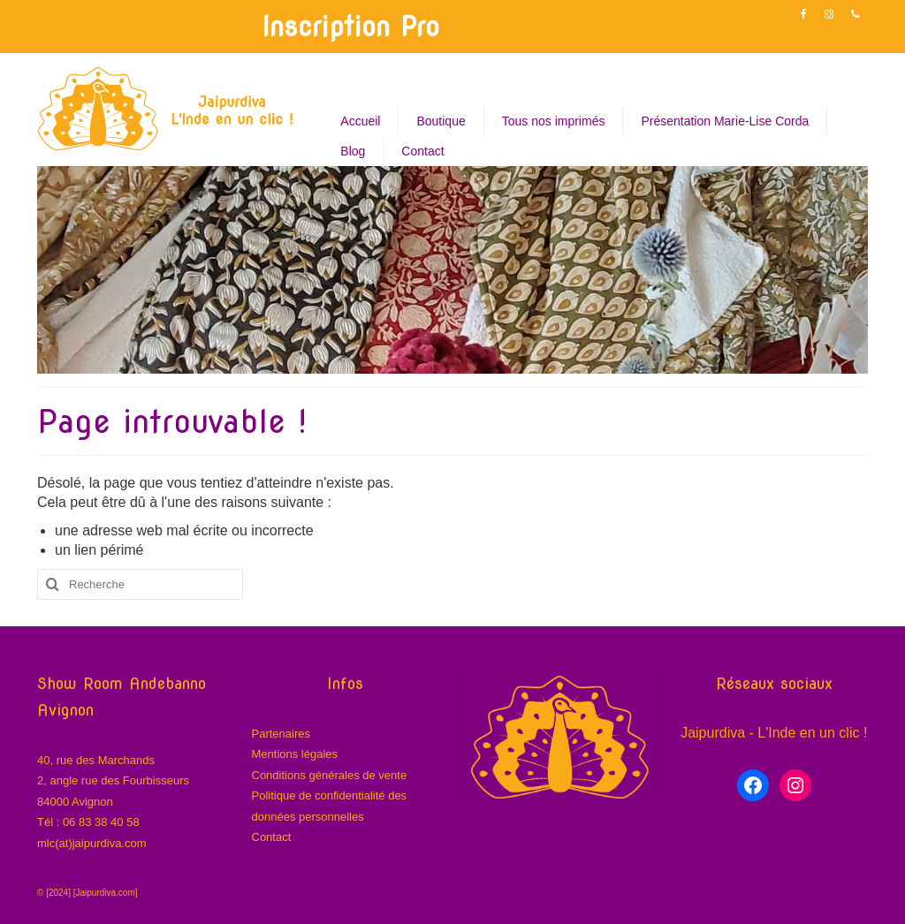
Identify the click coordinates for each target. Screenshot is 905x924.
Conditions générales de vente (329, 775)
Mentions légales (295, 754)
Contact (272, 837)
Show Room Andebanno (121, 683)
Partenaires (281, 733)
